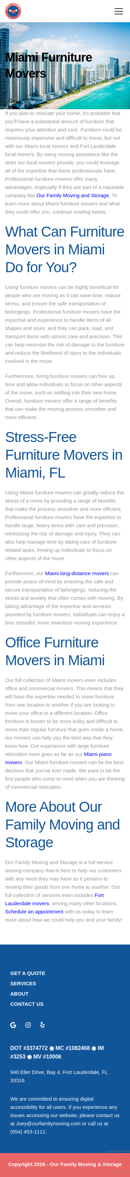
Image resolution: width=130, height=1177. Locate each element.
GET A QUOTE (27, 973)
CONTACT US (26, 1004)
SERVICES (23, 983)
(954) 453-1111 (28, 1132)
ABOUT (19, 994)
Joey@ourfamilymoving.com (48, 1123)
